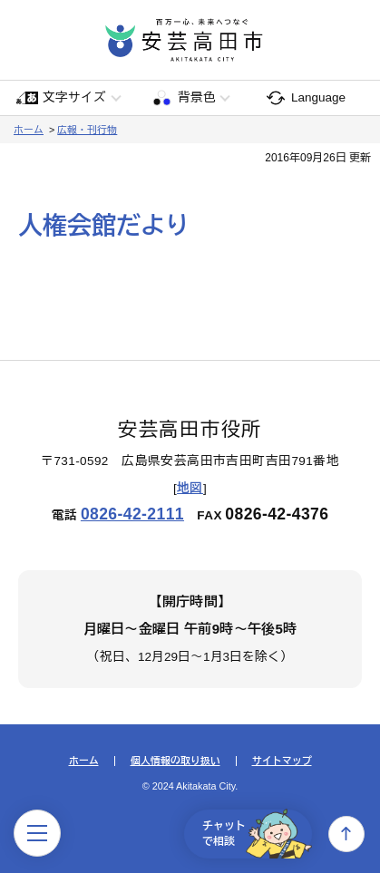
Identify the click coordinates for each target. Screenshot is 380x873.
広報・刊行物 (87, 129)
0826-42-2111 (132, 514)
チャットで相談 (257, 834)
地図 (190, 488)
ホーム (29, 129)
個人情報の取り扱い (175, 761)
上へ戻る (346, 834)
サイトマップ (282, 761)
